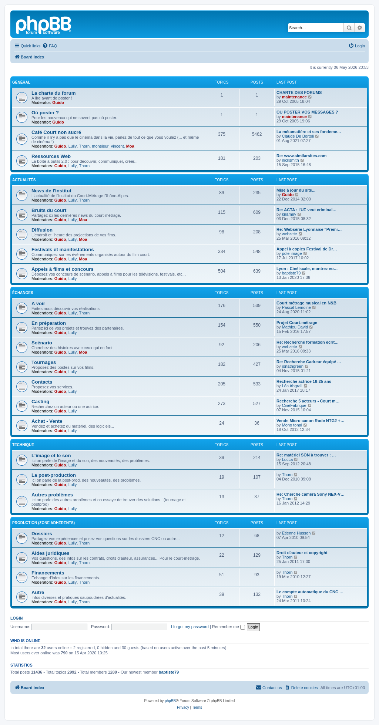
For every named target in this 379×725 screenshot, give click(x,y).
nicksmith (290, 160)
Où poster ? (45, 112)
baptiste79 (291, 273)
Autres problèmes (52, 495)
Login (16, 618)
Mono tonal (292, 425)
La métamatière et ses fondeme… (308, 131)
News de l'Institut (51, 190)
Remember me (228, 626)
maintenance (294, 97)
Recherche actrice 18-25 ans (303, 381)
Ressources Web (51, 156)
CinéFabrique (294, 405)
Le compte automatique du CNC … (309, 592)
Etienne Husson (296, 533)
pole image (292, 253)
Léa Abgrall (292, 386)
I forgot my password (190, 626)
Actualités (24, 180)
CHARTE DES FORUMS (299, 92)
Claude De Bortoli (298, 136)
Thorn (84, 146)
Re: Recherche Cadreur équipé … (308, 362)
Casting (40, 401)
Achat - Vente (47, 421)
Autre (37, 592)
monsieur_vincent (108, 146)
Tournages (43, 362)
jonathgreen (292, 366)
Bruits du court (49, 210)
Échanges (22, 293)
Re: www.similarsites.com (301, 156)
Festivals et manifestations (62, 249)
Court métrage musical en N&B (306, 303)
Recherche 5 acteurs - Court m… (308, 401)
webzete (289, 234)
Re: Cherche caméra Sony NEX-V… (310, 494)
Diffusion (42, 230)
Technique (23, 445)
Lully (72, 146)
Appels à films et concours (62, 269)
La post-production (53, 475)
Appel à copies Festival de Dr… (306, 249)
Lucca (287, 459)
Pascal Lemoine (296, 307)
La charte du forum (53, 93)
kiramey (289, 214)
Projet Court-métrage (296, 322)
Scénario (41, 342)
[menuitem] (49, 45)
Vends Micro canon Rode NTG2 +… (310, 420)
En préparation (48, 323)
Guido (58, 102)
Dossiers (41, 533)
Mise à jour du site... (295, 190)
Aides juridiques (50, 553)
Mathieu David (295, 327)
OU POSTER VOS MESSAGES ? (307, 112)
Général (21, 82)
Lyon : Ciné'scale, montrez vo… (307, 268)
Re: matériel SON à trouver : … (306, 455)
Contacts (41, 382)
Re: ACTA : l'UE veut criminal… (306, 210)
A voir (38, 303)
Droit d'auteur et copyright (302, 552)
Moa (130, 146)
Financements (47, 573)
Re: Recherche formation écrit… (307, 342)
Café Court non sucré (56, 132)
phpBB (170, 701)
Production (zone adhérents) (43, 523)
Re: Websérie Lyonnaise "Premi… (309, 229)
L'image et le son (51, 455)
